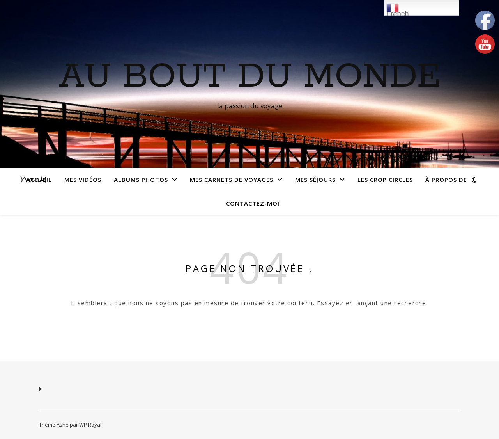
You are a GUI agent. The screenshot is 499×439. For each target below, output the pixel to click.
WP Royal (90, 424)
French (397, 9)
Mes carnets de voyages (231, 179)
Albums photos (141, 179)
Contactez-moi (253, 203)
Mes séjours (315, 179)
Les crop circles (385, 179)
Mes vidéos (82, 179)
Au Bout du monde (250, 76)
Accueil (39, 179)
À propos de (446, 179)
